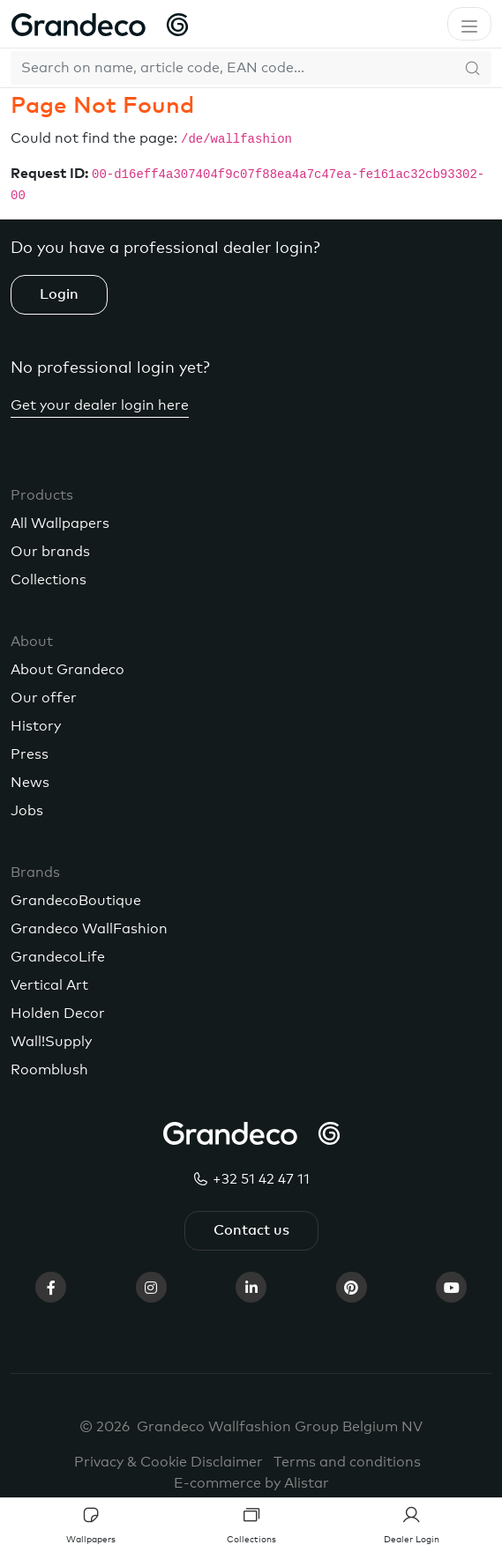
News (30, 783)
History (36, 726)
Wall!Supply (51, 1042)
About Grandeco (67, 670)
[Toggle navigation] (469, 24)
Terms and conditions (347, 1462)
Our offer (44, 698)
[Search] (232, 68)
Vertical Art (49, 985)
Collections (48, 580)
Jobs (27, 811)
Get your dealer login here (100, 405)
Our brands (50, 552)
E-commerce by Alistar (251, 1483)
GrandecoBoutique (76, 901)
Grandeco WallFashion (89, 929)
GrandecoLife (58, 957)
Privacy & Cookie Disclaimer (168, 1462)
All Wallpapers (60, 523)
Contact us (251, 1230)
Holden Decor (58, 1013)
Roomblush (49, 1070)
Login (59, 294)
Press (30, 754)
